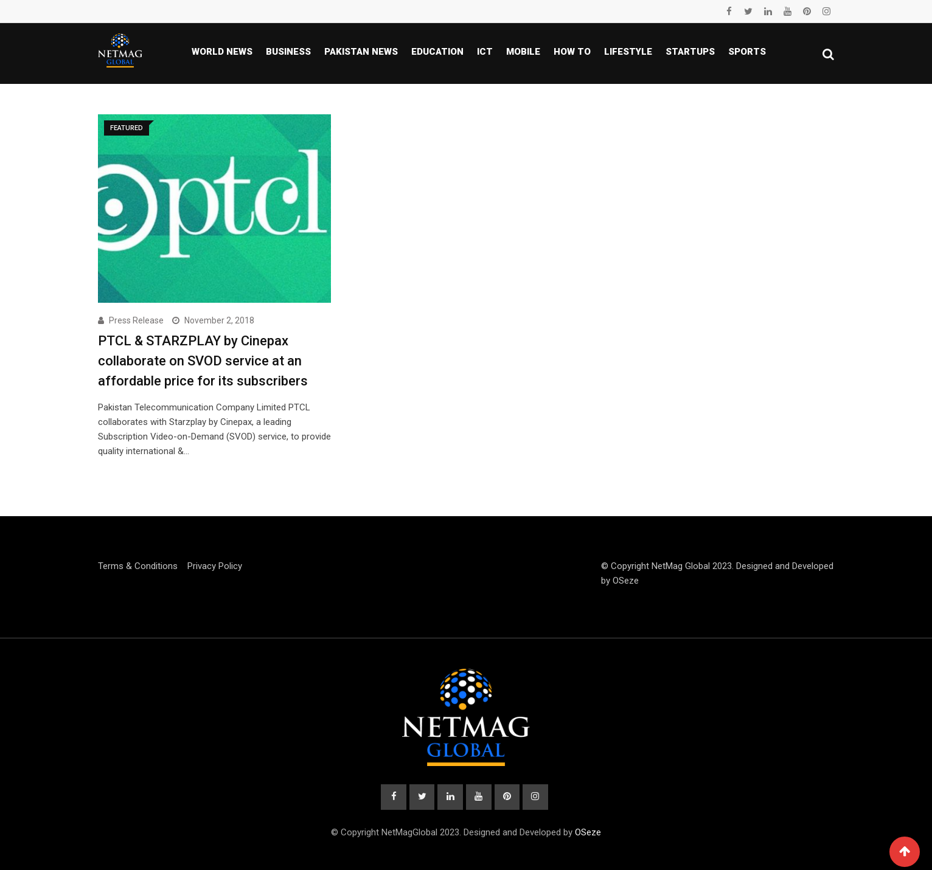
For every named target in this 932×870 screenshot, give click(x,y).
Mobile (523, 51)
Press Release (136, 320)
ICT (485, 51)
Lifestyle (628, 51)
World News (222, 51)
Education (437, 51)
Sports (747, 51)
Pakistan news (361, 51)
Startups (690, 51)
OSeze (626, 580)
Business (288, 51)
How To (572, 51)
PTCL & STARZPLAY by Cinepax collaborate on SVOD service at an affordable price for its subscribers (203, 360)
